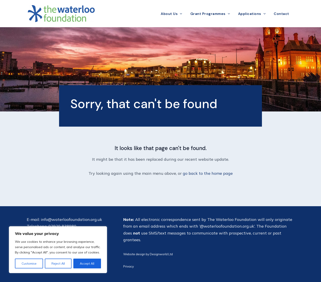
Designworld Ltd (161, 254)
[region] (58, 249)
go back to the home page (208, 173)
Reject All (58, 263)
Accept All (87, 263)
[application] (183, 14)
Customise (29, 263)
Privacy (128, 266)
